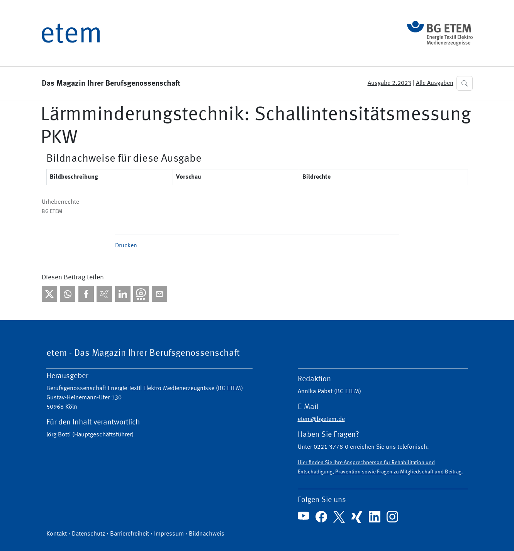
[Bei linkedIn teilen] (123, 294)
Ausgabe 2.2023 (389, 83)
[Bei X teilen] (49, 294)
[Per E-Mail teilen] (159, 294)
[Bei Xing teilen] (104, 294)
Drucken (126, 246)
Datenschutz (88, 534)
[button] (464, 83)
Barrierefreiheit (129, 534)
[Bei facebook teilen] (86, 294)
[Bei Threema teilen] (141, 294)
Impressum (169, 534)
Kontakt (56, 534)
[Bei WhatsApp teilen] (67, 294)
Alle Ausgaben (434, 83)
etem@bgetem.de (321, 419)
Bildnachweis (206, 534)
